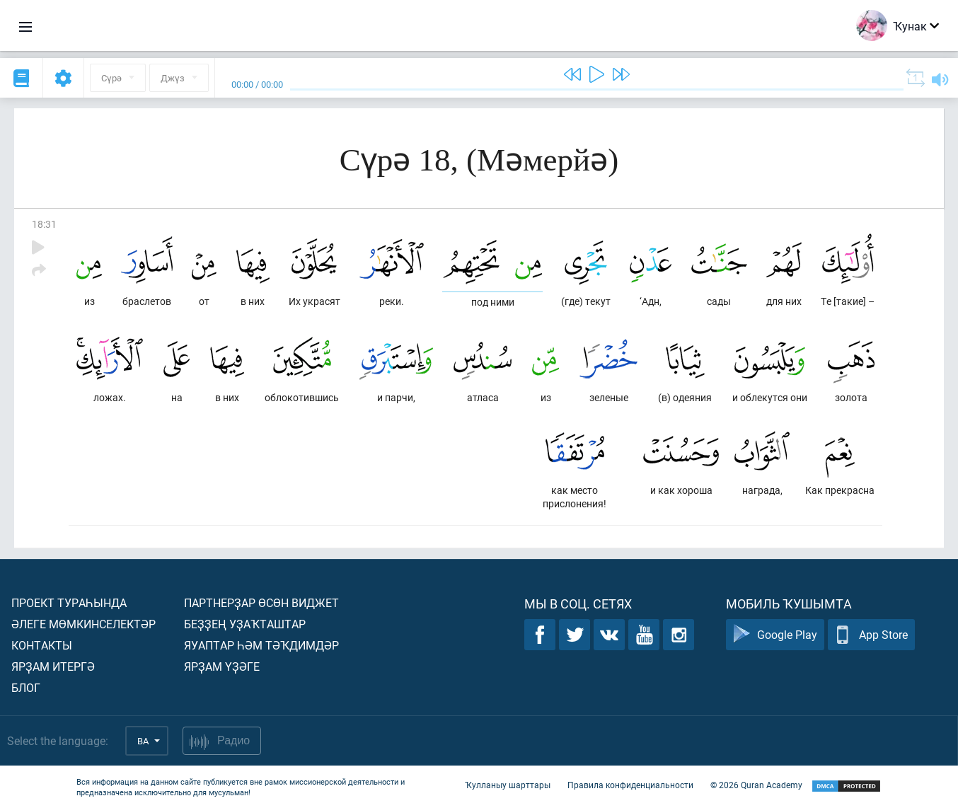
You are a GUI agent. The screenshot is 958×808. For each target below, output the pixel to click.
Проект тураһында (69, 602)
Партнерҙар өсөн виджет (261, 602)
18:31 (44, 224)
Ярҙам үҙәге (222, 666)
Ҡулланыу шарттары (507, 785)
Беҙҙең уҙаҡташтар (245, 623)
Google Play (775, 635)
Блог (25, 687)
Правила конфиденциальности (630, 785)
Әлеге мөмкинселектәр (83, 623)
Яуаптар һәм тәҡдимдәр (261, 644)
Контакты (41, 644)
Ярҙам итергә (53, 666)
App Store (871, 635)
